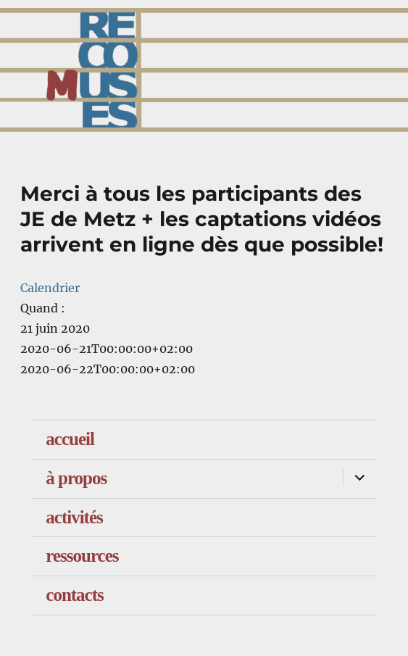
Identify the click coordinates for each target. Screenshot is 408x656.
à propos (76, 478)
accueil (70, 439)
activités (74, 517)
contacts (74, 595)
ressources (82, 555)
